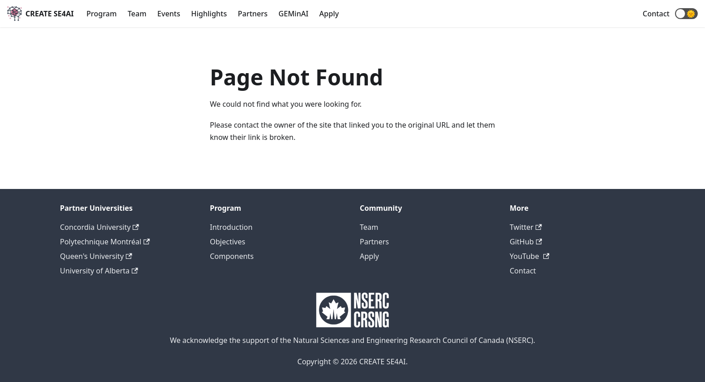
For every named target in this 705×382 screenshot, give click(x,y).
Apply (329, 14)
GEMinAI (293, 14)
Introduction (231, 227)
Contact (656, 14)
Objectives (227, 242)
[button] (686, 13)
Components (232, 256)
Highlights (209, 14)
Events (168, 14)
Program (101, 14)
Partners (253, 14)
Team (137, 14)
